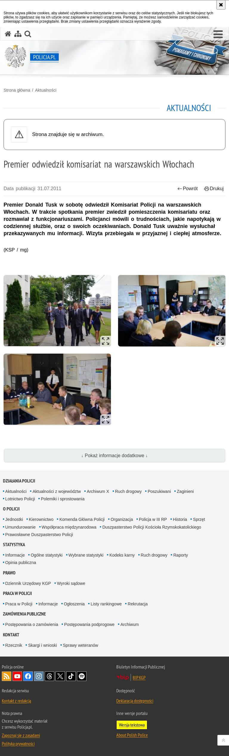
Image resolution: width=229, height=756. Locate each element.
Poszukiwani (159, 491)
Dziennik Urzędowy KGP (28, 583)
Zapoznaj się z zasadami (21, 735)
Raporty (180, 555)
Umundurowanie (20, 527)
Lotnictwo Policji (20, 498)
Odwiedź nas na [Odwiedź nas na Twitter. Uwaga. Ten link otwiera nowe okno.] (60, 676)
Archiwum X (98, 491)
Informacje (15, 555)
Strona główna (17, 90)
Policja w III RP (153, 519)
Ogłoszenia (74, 604)
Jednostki (14, 519)
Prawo (9, 573)
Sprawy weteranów (80, 645)
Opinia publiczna (20, 562)
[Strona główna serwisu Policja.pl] (8, 34)
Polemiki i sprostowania (62, 498)
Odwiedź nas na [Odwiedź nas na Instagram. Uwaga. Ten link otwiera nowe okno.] (39, 676)
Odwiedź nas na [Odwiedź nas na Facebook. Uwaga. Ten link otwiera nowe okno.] (28, 676)
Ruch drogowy (128, 491)
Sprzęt (199, 519)
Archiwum (129, 624)
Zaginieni (185, 491)
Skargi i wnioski (42, 645)
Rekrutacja (138, 604)
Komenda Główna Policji (82, 519)
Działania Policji (19, 481)
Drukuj (214, 188)
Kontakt (11, 635)
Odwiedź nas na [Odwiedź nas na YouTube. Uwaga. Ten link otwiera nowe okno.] (17, 676)
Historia (180, 519)
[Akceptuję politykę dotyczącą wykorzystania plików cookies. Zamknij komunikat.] (220, 5)
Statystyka (14, 544)
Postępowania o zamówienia (31, 624)
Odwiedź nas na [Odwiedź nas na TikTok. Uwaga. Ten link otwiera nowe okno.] (71, 676)
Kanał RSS (6, 676)
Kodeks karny (122, 555)
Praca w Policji (17, 593)
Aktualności (45, 90)
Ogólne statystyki (47, 555)
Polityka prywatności (18, 743)
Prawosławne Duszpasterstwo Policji (39, 534)
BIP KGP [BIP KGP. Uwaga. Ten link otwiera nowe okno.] (139, 677)
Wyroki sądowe (71, 583)
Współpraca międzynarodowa (69, 527)
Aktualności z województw (57, 491)
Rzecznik (13, 645)
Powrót (187, 188)
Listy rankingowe (106, 604)
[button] (218, 34)
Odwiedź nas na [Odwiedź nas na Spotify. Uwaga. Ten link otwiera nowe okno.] (81, 676)
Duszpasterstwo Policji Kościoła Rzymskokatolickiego (151, 527)
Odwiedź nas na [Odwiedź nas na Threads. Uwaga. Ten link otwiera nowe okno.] (49, 676)
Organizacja (122, 519)
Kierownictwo (41, 519)
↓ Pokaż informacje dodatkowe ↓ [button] (114, 455)
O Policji (11, 509)
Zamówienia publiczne (24, 614)
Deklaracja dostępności (134, 701)
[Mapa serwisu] (17, 34)
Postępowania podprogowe (89, 624)
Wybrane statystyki (86, 555)
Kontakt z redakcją (16, 701)
